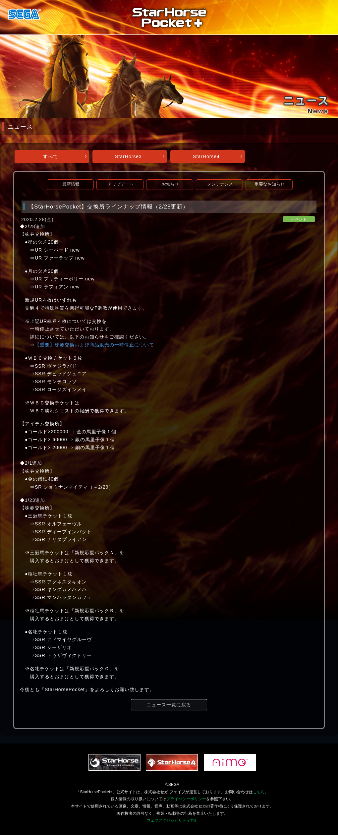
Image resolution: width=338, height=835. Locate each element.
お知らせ (170, 184)
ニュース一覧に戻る (168, 704)
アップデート (121, 184)
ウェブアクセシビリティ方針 (172, 820)
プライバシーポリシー (186, 799)
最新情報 (71, 184)
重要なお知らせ (269, 184)
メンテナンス (220, 184)
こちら (259, 792)
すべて (50, 156)
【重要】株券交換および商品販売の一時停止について (94, 344)
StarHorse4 (206, 156)
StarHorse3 (128, 156)
